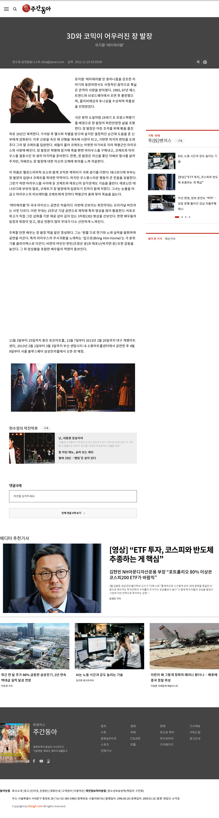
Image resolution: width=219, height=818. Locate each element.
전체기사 (106, 751)
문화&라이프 (108, 738)
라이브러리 (167, 738)
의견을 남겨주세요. (24, 496)
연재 (162, 726)
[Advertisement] (36, 294)
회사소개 (17, 791)
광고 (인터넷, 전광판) (36, 791)
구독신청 (194, 732)
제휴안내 (55, 791)
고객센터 (67, 791)
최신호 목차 (167, 732)
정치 (103, 726)
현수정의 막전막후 (23, 428)
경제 (133, 726)
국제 (133, 732)
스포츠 (105, 744)
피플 (133, 744)
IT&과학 (135, 738)
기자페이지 (167, 744)
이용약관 (79, 791)
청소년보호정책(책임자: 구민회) (126, 791)
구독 (46, 428)
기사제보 (194, 726)
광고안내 (194, 738)
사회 (103, 732)
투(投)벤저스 (160, 140)
